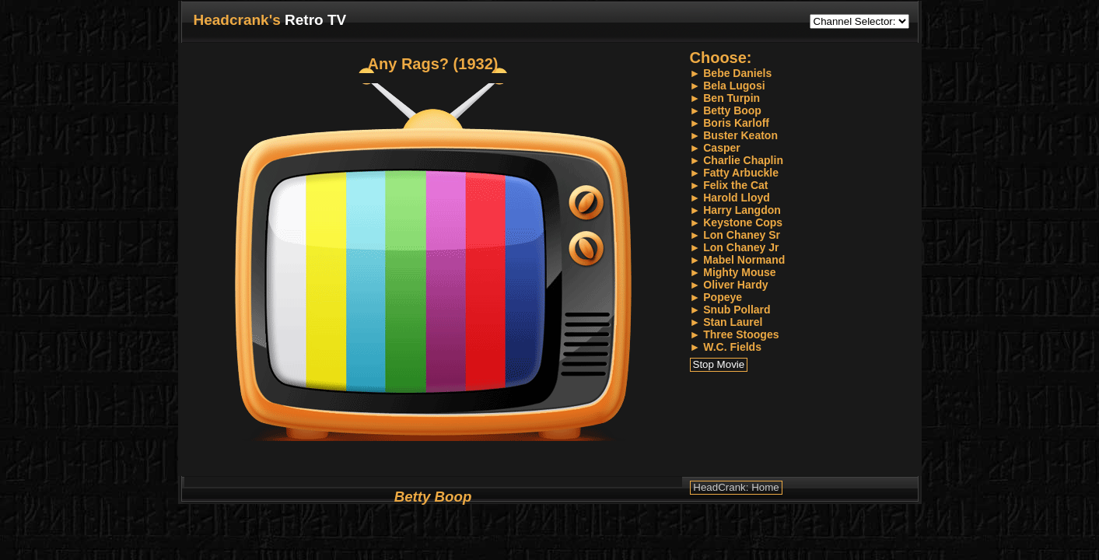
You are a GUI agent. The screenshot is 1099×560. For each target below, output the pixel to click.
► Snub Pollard (730, 309)
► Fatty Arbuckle (734, 172)
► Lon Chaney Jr (734, 247)
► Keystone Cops (736, 222)
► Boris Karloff (730, 123)
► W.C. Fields (725, 347)
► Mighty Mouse (733, 272)
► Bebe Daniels (731, 73)
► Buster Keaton (734, 135)
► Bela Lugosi (727, 85)
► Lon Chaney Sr (735, 235)
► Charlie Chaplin (736, 160)
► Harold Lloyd (730, 197)
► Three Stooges (734, 334)
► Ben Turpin (725, 98)
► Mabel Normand (738, 260)
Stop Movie (719, 364)
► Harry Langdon (735, 210)
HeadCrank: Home (736, 487)
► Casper (715, 148)
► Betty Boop (725, 110)
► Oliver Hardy (729, 284)
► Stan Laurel (726, 322)
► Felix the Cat (729, 185)
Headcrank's (237, 20)
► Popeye (716, 297)
